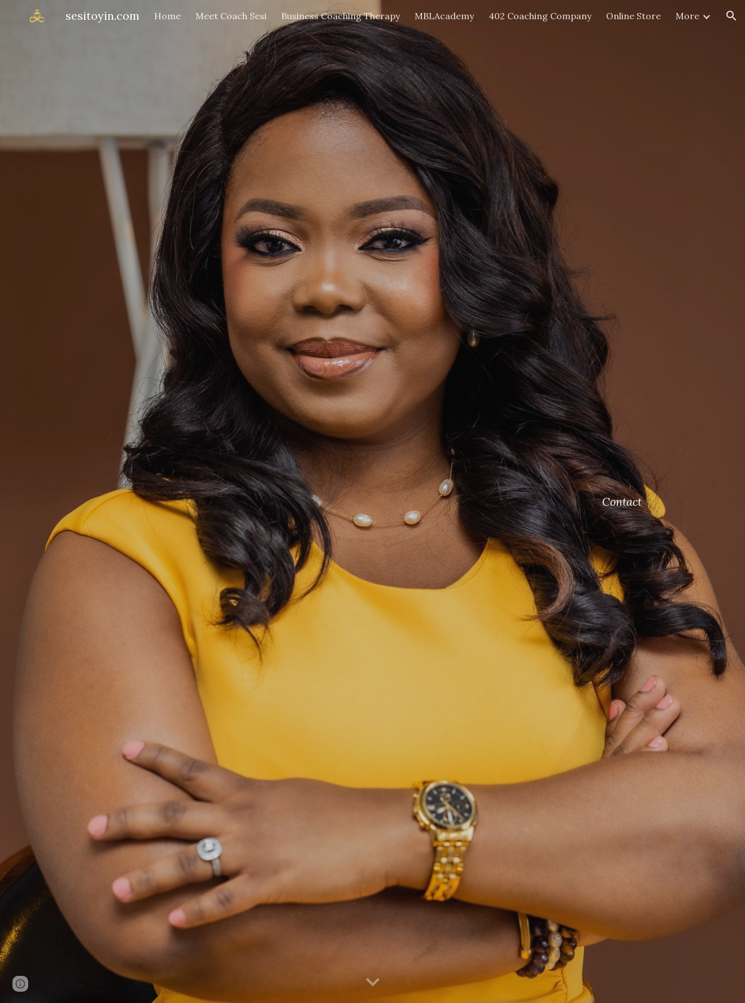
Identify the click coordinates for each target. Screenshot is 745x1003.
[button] (731, 15)
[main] (623, 501)
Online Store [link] (633, 15)
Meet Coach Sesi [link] (231, 15)
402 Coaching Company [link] (540, 15)
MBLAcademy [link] (444, 15)
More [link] (687, 15)
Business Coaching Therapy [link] (340, 15)
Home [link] (167, 15)
